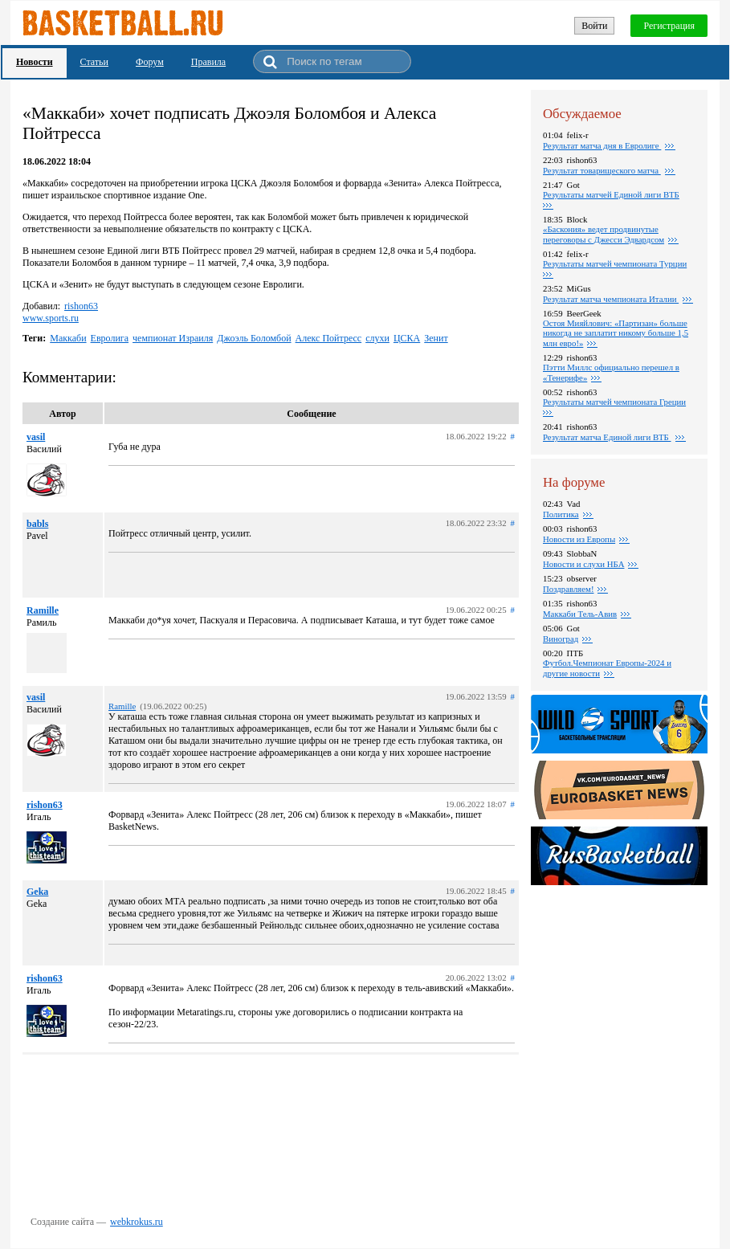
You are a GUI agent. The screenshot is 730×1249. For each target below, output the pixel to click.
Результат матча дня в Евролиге (602, 145)
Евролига (110, 338)
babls (37, 523)
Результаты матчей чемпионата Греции (614, 401)
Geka (37, 891)
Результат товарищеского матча (602, 170)
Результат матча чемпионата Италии (611, 299)
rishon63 (81, 306)
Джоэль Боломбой (254, 338)
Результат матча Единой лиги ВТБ (607, 437)
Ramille (43, 610)
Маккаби (68, 338)
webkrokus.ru (136, 1221)
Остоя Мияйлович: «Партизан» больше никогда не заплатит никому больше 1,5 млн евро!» (615, 333)
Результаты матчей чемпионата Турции (615, 263)
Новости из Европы (579, 539)
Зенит (435, 338)
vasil (36, 437)
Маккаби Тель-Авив (580, 613)
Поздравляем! (568, 589)
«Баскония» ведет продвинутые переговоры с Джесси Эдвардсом (603, 234)
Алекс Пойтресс (329, 338)
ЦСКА (407, 338)
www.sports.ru (50, 318)
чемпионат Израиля (173, 338)
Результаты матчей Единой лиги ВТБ (611, 194)
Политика (561, 514)
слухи (377, 338)
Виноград (560, 638)
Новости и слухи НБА (583, 564)
